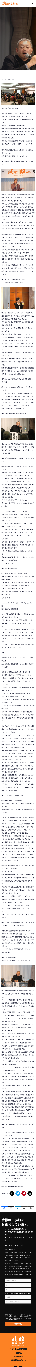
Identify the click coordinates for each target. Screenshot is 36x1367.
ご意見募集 (19, 1356)
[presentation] (14, 1309)
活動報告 (19, 1352)
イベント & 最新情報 (18, 1349)
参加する (18, 1324)
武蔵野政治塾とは (18, 1360)
